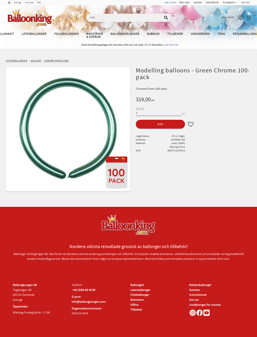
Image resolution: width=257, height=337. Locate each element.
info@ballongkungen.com (89, 302)
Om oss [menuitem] (245, 2)
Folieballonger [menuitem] (66, 34)
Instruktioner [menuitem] (212, 2)
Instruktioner (198, 295)
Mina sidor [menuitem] (184, 2)
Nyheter (194, 290)
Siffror (134, 305)
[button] (240, 17)
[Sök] (166, 18)
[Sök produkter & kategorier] (128, 18)
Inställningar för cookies (205, 305)
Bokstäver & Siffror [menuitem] (95, 35)
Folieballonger (139, 295)
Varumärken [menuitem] (200, 34)
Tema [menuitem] (221, 34)
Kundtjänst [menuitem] (228, 2)
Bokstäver (137, 300)
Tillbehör (136, 310)
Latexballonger (140, 290)
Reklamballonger (200, 285)
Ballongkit (137, 285)
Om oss (194, 300)
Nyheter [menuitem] (198, 2)
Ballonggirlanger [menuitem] (125, 34)
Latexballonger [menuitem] (34, 34)
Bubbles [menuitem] (153, 34)
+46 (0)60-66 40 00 (83, 290)
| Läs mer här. (171, 45)
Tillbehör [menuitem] (175, 34)
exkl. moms (170, 2)
